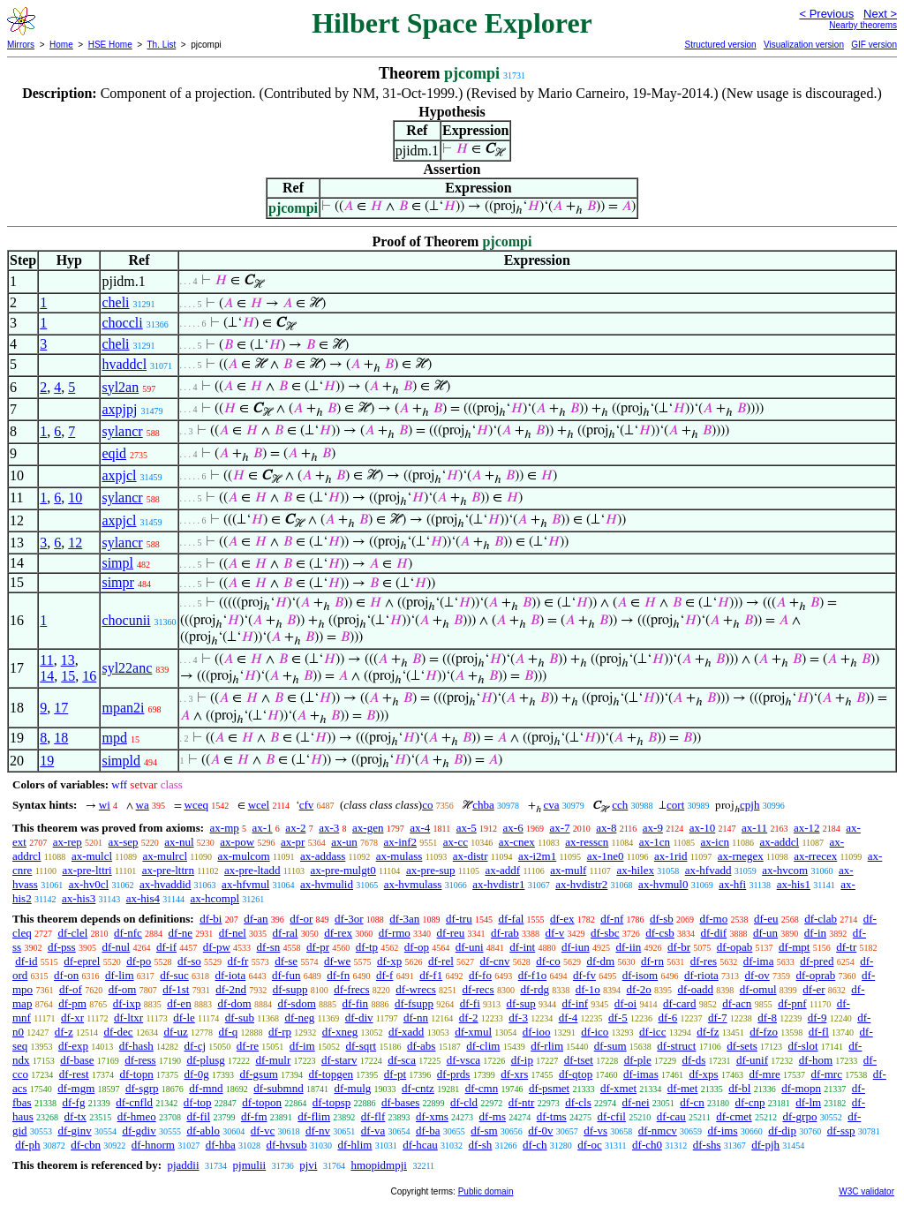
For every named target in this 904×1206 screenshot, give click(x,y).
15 (68, 675)
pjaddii (183, 1165)
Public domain (486, 1191)
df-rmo (395, 932)
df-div (359, 1017)
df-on (66, 975)
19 (47, 760)
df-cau (671, 1116)
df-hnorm (153, 1144)
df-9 (817, 1017)
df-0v (540, 1130)
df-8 (767, 1017)
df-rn (652, 961)
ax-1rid (671, 856)
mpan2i (123, 707)
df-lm (808, 1102)
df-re (248, 1045)
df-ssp (841, 1130)
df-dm (600, 961)
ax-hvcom (785, 870)
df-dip (782, 1130)
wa (142, 804)
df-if (166, 946)
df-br (678, 946)
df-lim (119, 975)
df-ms (492, 1116)
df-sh (481, 1144)
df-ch (534, 1144)
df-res (703, 961)
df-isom (640, 975)
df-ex (562, 918)
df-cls (578, 1102)
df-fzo (764, 1031)
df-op (416, 946)
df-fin (356, 1003)
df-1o (588, 989)
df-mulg (352, 1088)
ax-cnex (517, 841)
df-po (138, 961)
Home (61, 44)
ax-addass (322, 856)
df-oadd (694, 989)
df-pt (395, 1074)
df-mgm (75, 1088)
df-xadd (406, 1031)
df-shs (707, 1144)
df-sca (402, 1060)
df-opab (734, 946)
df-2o (639, 989)
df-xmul (473, 1031)
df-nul (116, 946)
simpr (117, 582)
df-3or (349, 918)
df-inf (575, 1003)
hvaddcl (124, 364)
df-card (680, 1003)
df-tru (459, 918)
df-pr (317, 946)
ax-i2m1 (537, 856)
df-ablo (203, 1130)
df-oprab (816, 975)
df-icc (652, 1031)
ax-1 (262, 827)
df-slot (803, 1045)
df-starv (339, 1060)
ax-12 (807, 827)
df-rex (338, 932)
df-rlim (547, 1045)
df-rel (441, 961)
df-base (77, 1060)
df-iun (575, 946)
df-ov (757, 975)
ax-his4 (143, 898)
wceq (196, 804)
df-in (815, 932)
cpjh (749, 804)
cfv (306, 804)
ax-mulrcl (164, 856)
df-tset (578, 1060)
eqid (114, 453)
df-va (373, 1130)
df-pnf (792, 1003)
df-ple (638, 1060)
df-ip (522, 1060)
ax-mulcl (92, 856)
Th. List (162, 44)
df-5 (618, 1017)
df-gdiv (138, 1130)
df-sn (269, 946)
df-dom (234, 1003)
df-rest (74, 1074)
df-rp (279, 1031)
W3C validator (866, 1191)
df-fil (198, 1116)
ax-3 (329, 827)
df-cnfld (134, 1102)
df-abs (421, 1045)
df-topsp (331, 1102)
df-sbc (605, 932)
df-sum (610, 1045)
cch (620, 804)
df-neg (299, 1017)
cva (552, 804)
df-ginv (74, 1130)
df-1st (175, 989)
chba (483, 804)
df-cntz (418, 1088)
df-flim (314, 1116)
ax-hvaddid (165, 884)
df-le (184, 1017)
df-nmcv (657, 1130)
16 (89, 675)
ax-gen (367, 827)
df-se (286, 961)
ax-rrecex (815, 856)
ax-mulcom (243, 856)
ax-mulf (568, 870)
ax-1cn (654, 841)
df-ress (139, 1060)
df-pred (816, 961)
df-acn (736, 1003)
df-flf (373, 1116)
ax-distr (470, 856)
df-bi (211, 918)
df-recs (478, 989)
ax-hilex (635, 870)
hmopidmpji (378, 1165)
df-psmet (549, 1088)
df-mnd (205, 1088)
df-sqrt (360, 1045)
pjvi (308, 1165)
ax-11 (754, 827)
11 (46, 659)
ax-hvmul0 (663, 884)
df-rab (505, 932)
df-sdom (296, 1003)
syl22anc (127, 667)
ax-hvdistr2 (581, 884)
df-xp (389, 961)
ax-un (344, 841)
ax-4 (420, 827)
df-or (301, 918)
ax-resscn (586, 841)
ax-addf (502, 870)
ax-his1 (793, 884)
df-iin (628, 946)
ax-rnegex (741, 856)
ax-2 (295, 827)
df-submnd (278, 1088)
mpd (114, 737)
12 (75, 542)
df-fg (73, 1102)
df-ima (758, 961)
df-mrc (826, 1074)
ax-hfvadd (708, 870)
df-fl (819, 1031)
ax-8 (606, 827)
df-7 (717, 1017)
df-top (198, 1102)
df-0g (197, 1074)
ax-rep (67, 841)
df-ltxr (128, 1017)
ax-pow (237, 841)
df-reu (451, 932)
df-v (555, 932)
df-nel (232, 932)
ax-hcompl (214, 898)
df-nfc (128, 932)
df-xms (432, 1116)
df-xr (72, 1017)
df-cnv (495, 961)
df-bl (739, 1088)
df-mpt (794, 946)
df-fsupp (414, 1003)
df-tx (75, 1116)
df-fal (511, 918)
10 (75, 497)
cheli (115, 302)
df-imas (641, 1074)
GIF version (874, 44)
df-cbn (86, 1144)
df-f (385, 975)
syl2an (120, 387)
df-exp (73, 1045)
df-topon (262, 1102)
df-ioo (537, 1031)
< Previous (826, 13)
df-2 (468, 1017)
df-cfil (611, 1116)
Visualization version (804, 44)
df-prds (454, 1074)
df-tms (552, 1116)
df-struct (676, 1045)
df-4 (568, 1017)
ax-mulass (399, 856)
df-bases (400, 1102)
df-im (302, 1045)
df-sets (742, 1045)
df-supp (290, 989)
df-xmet (618, 1088)
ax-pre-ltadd (252, 870)
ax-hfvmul (245, 884)
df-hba (221, 1144)
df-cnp (750, 1102)
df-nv (317, 1130)
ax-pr (293, 841)
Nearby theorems (863, 25)
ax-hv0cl (89, 884)
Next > (880, 13)
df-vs (595, 1130)
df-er (813, 989)
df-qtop (575, 1074)
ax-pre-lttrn (168, 870)
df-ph (27, 1144)
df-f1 (430, 975)
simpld (121, 760)
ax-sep (124, 841)
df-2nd (230, 989)
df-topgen (331, 1074)
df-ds (693, 1060)
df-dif (714, 932)
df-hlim (354, 1144)
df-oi (625, 1003)
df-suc (174, 975)
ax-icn (715, 841)
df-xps (703, 1074)
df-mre (764, 1074)
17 (61, 707)
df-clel (72, 932)
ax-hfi (732, 884)
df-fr (238, 961)
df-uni (470, 946)
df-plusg (205, 1060)
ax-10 (702, 827)
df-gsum (258, 1074)
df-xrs (514, 1074)
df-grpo (799, 1116)
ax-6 (513, 827)
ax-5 (466, 827)
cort (675, 804)
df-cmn (482, 1088)
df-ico (594, 1031)
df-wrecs (415, 989)
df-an (255, 918)
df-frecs (351, 989)
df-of (70, 989)
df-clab (820, 918)
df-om (123, 989)
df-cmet (733, 1116)
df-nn (415, 1017)
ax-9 (653, 827)
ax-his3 (78, 898)
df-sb (662, 918)
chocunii (126, 620)
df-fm (254, 1116)
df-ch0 (647, 1144)
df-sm (484, 1130)
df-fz (708, 1031)
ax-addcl (779, 841)
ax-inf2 (401, 841)
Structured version (720, 44)
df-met (682, 1088)
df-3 (518, 1017)
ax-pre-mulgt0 (342, 870)
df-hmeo (136, 1116)
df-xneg (340, 1031)
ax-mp (224, 827)
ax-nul (178, 841)
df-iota (230, 975)
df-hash (136, 1045)
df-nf (611, 918)
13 (68, 659)
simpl (117, 562)
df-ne (180, 932)
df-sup (521, 1003)
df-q (228, 1031)
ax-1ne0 (605, 856)
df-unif (752, 1060)
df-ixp (127, 1003)
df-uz (175, 1031)
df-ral (285, 932)
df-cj (196, 1045)
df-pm (72, 1003)
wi (104, 804)
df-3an (404, 918)
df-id (26, 961)
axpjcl (119, 475)
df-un (765, 932)
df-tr (846, 946)
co (427, 804)
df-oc (589, 1144)
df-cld (464, 1102)
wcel (259, 804)
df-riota (701, 975)
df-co (548, 961)
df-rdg (534, 989)
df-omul (758, 989)
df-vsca (463, 1060)
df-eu (766, 918)
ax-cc (455, 841)
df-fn (338, 975)
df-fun (286, 975)
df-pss (62, 946)
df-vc (263, 1130)
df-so (189, 961)
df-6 (668, 1017)
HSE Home (110, 44)
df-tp (367, 946)
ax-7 (559, 827)
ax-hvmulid (326, 884)
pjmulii (250, 1165)
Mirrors (20, 44)
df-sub (239, 1017)
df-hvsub (286, 1144)
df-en (179, 1003)
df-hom (815, 1060)
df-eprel (82, 961)
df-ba (428, 1130)
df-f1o (532, 975)
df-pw (216, 946)
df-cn (692, 1102)
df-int (522, 946)
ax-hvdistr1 (498, 884)
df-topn (136, 1074)
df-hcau (420, 1144)
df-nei (636, 1102)
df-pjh (765, 1144)
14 (47, 675)
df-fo (480, 975)
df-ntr (521, 1102)
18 (61, 737)
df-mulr (273, 1060)
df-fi (470, 1003)
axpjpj (119, 409)
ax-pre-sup (431, 870)
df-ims (723, 1130)
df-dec (117, 1031)
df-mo (713, 918)
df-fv (584, 975)
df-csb (659, 932)
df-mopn (801, 1088)
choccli (122, 322)
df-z (64, 1031)
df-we (337, 961)
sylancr (122, 431)
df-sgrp (142, 1088)
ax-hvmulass (413, 884)
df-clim (483, 1045)
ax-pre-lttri (86, 870)
